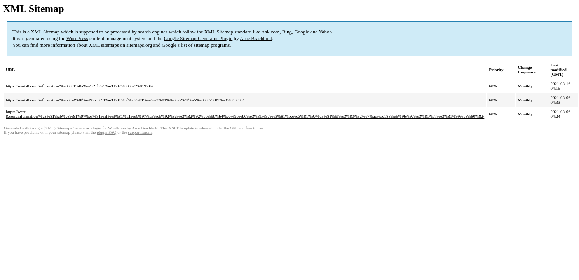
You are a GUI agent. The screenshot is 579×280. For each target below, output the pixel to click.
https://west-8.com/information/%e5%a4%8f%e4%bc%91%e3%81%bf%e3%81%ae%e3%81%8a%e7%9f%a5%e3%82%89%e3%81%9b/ (125, 100)
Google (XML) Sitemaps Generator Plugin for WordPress (78, 128)
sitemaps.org (139, 45)
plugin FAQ (106, 132)
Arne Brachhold (256, 38)
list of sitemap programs (205, 45)
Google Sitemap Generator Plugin (198, 38)
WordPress (77, 38)
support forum (140, 132)
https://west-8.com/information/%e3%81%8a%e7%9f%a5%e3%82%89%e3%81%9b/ (79, 86)
